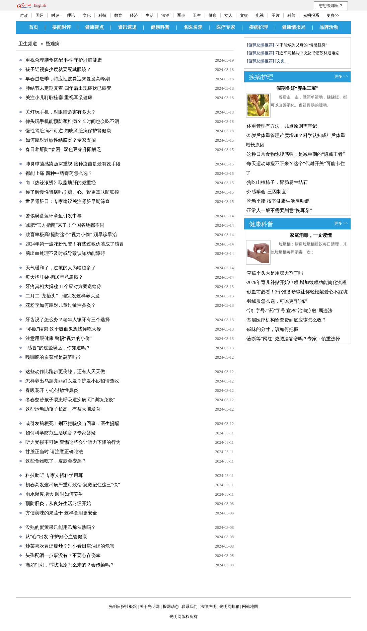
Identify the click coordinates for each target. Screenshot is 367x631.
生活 (150, 15)
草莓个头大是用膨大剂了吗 (275, 273)
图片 (276, 15)
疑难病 (53, 43)
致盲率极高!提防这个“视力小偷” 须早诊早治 (71, 234)
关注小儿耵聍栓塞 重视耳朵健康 (58, 97)
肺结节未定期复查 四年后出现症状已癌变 (68, 88)
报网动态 (171, 606)
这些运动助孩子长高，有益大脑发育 (62, 409)
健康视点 (94, 27)
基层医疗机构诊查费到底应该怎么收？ (286, 320)
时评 (55, 15)
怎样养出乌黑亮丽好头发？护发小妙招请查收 (72, 380)
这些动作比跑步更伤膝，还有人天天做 (65, 371)
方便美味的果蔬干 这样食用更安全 (61, 512)
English (40, 5)
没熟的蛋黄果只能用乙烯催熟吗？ (60, 527)
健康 (213, 15)
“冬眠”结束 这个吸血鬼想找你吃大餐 (63, 329)
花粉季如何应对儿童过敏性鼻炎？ (60, 305)
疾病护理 (258, 27)
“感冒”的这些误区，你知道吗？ (57, 347)
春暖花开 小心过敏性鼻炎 (51, 390)
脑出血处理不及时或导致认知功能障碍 (65, 253)
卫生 (197, 15)
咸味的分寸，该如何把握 (272, 329)
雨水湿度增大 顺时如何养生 (54, 494)
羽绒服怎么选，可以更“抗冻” (277, 301)
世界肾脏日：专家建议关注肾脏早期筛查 (67, 201)
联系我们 (189, 606)
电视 (260, 15)
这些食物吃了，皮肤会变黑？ (55, 461)
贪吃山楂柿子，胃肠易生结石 (277, 182)
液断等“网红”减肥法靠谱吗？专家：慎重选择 (293, 338)
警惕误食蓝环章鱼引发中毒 (53, 215)
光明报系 (311, 15)
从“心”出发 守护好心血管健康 (56, 536)
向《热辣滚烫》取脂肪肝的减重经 (60, 182)
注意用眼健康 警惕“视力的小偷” (58, 338)
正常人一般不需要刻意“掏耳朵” (279, 210)
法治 (165, 15)
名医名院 (193, 27)
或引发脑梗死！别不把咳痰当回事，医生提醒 (72, 423)
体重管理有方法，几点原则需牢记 (282, 126)
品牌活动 (328, 27)
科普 (291, 15)
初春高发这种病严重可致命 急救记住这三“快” (72, 484)
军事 (181, 15)
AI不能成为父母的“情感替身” (301, 45)
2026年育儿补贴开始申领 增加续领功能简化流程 (297, 282)
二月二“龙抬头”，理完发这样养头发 (62, 295)
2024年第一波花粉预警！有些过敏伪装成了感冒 (74, 244)
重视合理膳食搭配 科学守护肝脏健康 (63, 60)
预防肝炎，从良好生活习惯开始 (58, 503)
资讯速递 (127, 27)
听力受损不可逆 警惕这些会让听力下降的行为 (73, 442)
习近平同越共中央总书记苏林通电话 (307, 53)
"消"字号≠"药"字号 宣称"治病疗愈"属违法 (289, 310)
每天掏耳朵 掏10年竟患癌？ (54, 277)
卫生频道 (27, 43)
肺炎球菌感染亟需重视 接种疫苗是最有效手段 (73, 163)
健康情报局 (293, 27)
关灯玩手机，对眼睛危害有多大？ (60, 112)
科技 (102, 15)
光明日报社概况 (123, 606)
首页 (33, 27)
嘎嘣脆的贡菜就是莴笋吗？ (53, 357)
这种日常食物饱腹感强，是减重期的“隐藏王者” (296, 154)
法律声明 (208, 606)
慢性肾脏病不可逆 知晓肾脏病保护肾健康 (68, 130)
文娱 (244, 15)
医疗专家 (225, 27)
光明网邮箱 (229, 606)
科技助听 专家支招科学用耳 (54, 475)
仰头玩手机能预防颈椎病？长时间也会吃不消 (72, 121)
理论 (71, 15)
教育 (118, 15)
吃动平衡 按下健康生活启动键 (278, 201)
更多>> (333, 15)
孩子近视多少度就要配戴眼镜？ (58, 69)
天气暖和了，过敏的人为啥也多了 (60, 267)
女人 (228, 15)
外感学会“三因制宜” (267, 191)
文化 (87, 15)
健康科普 (160, 27)
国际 (39, 15)
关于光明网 (150, 606)
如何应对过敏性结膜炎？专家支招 (60, 140)
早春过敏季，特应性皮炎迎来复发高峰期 (67, 78)
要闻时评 (61, 27)
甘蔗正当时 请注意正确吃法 (54, 451)
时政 (24, 15)
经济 (134, 15)
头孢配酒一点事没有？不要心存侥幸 (62, 555)
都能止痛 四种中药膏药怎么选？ (58, 173)
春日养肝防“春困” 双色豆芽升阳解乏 (63, 149)
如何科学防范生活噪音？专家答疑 (60, 432)
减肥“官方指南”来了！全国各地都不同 (64, 225)
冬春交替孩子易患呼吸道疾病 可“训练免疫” (70, 399)
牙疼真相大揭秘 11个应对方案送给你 (63, 286)
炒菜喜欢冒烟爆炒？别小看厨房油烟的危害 (70, 546)
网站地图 (250, 606)
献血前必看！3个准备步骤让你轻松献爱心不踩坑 (297, 291)
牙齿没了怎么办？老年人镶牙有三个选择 (67, 319)
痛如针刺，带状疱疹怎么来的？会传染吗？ (70, 564)
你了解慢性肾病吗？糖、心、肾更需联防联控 (72, 192)
